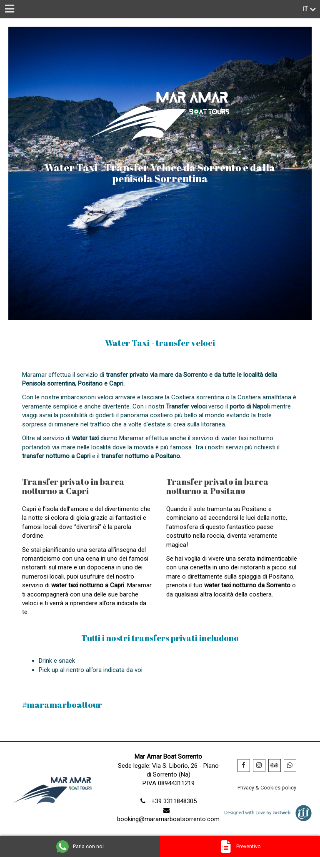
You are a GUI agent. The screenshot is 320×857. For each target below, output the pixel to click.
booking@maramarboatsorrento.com (168, 819)
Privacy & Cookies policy (267, 787)
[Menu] (9, 9)
